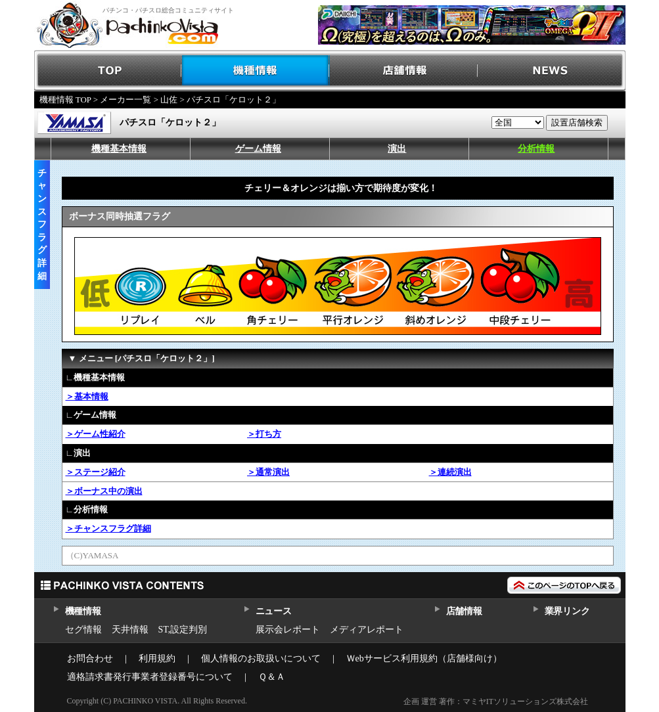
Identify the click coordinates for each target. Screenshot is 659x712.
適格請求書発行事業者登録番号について (150, 677)
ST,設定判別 (183, 629)
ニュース (274, 611)
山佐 (168, 99)
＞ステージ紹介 (95, 472)
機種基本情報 (119, 149)
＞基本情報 (87, 396)
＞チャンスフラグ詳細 (108, 528)
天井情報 (130, 629)
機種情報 (256, 70)
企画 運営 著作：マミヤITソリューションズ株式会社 (495, 701)
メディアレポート (366, 629)
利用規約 (157, 658)
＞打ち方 (264, 434)
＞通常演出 (268, 472)
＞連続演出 (450, 472)
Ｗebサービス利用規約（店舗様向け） (424, 658)
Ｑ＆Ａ (271, 677)
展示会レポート (288, 629)
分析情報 (536, 149)
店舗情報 (404, 70)
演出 (397, 149)
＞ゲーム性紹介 (95, 434)
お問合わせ (90, 658)
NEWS (551, 70)
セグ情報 (83, 629)
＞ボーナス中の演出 (104, 491)
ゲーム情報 (258, 149)
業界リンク (567, 611)
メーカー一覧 (125, 99)
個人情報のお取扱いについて (261, 658)
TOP (108, 70)
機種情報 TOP (65, 99)
